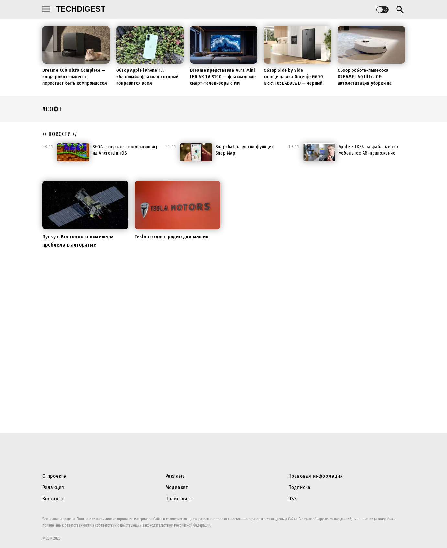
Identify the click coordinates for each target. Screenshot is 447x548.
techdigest (81, 9)
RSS (292, 498)
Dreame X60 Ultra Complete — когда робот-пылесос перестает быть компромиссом (74, 76)
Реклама (175, 476)
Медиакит (176, 487)
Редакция (53, 487)
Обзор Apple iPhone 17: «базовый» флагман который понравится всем (147, 76)
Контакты (53, 498)
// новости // (60, 134)
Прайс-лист (178, 498)
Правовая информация (315, 476)
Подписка (299, 487)
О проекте (54, 476)
